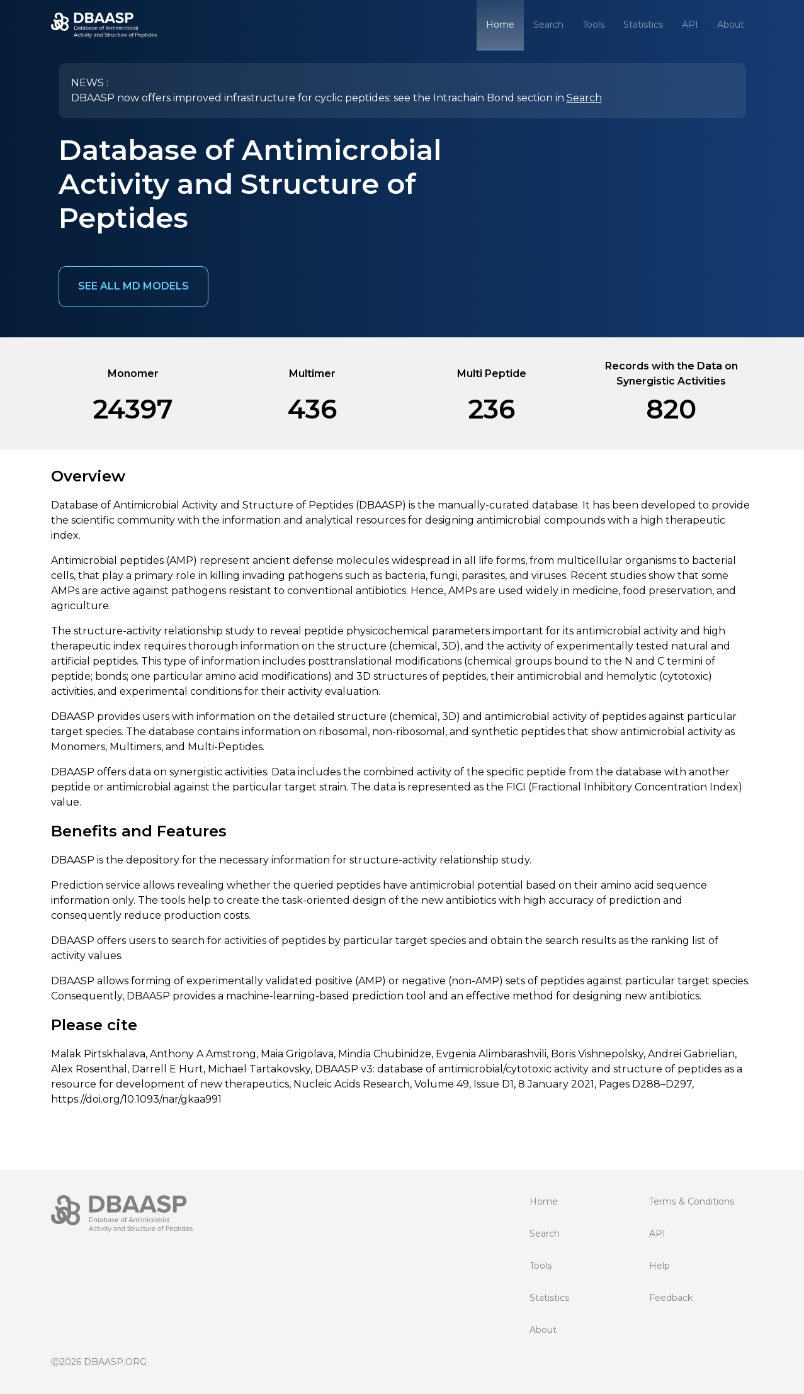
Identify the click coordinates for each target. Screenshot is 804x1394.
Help (659, 1265)
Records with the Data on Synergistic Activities (671, 373)
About (730, 24)
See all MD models (133, 286)
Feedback (671, 1297)
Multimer (312, 373)
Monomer (133, 373)
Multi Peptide (491, 373)
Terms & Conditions (691, 1201)
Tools (593, 24)
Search (548, 24)
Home (500, 24)
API (690, 24)
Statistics (643, 24)
